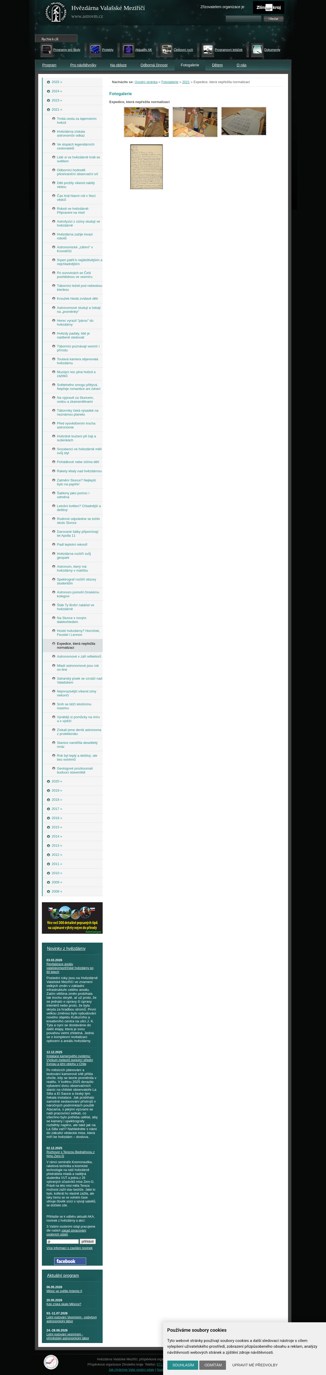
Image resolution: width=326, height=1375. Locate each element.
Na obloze (118, 65)
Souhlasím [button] (183, 1365)
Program (49, 65)
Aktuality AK (143, 50)
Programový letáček (228, 50)
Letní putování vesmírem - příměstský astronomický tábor (68, 1336)
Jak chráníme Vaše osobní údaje (131, 1370)
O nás (241, 65)
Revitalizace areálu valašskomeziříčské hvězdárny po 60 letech (70, 968)
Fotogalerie (169, 82)
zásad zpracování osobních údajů (66, 1232)
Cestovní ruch (183, 50)
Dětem (217, 65)
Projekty (107, 50)
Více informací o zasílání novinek (70, 1248)
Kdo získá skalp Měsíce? (64, 1304)
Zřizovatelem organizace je (222, 7)
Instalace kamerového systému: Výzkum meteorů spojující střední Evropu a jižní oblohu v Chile (70, 1060)
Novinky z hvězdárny (66, 948)
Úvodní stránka (146, 82)
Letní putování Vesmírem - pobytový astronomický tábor (72, 1319)
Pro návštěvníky (83, 65)
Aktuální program (63, 1275)
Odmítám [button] (213, 1365)
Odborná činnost (154, 65)
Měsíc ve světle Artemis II (64, 1291)
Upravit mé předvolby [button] (255, 1365)
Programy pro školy (66, 50)
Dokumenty (272, 50)
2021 (186, 82)
